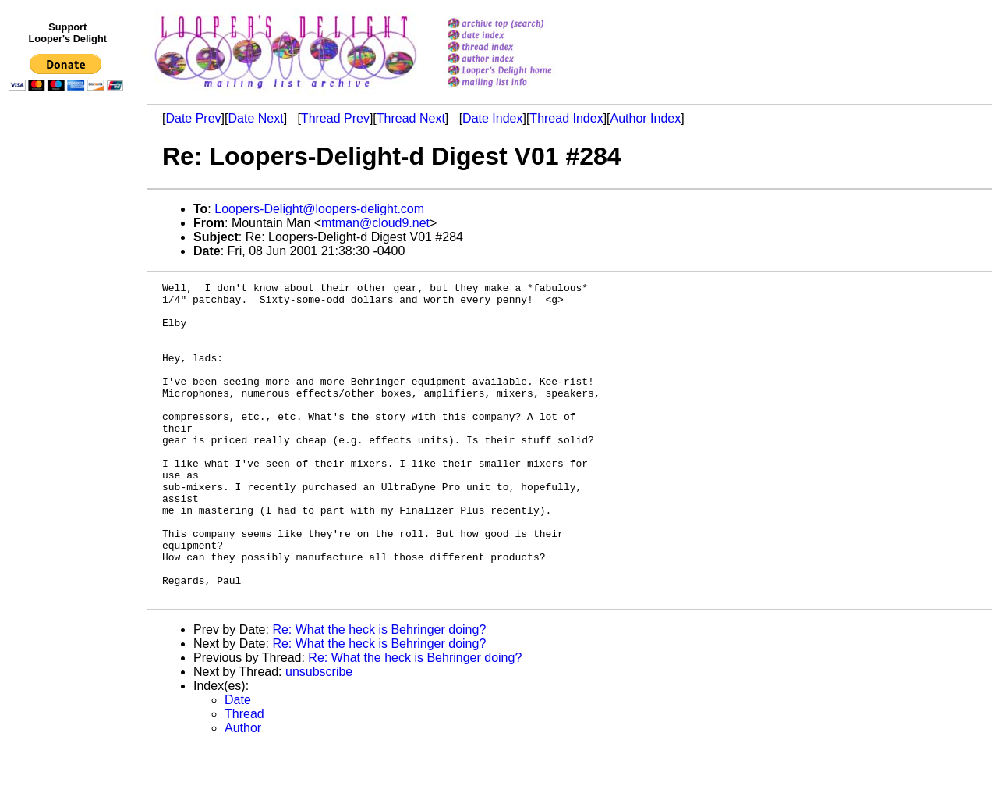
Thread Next (411, 118)
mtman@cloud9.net (375, 222)
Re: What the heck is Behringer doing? (379, 692)
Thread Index (566, 118)
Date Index (492, 118)
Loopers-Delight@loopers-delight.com (319, 208)
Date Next (255, 118)
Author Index (645, 118)
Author (243, 791)
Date (238, 763)
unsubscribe (318, 735)
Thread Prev (335, 118)
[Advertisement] (68, 419)
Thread (244, 777)
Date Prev (193, 118)
